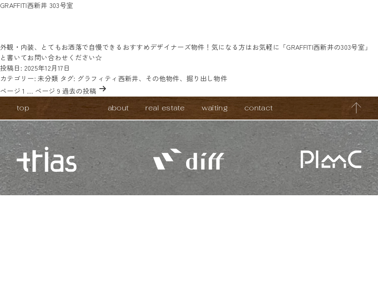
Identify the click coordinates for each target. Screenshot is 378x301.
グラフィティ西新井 (108, 78)
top (23, 107)
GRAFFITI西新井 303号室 (36, 5)
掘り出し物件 (206, 78)
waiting (215, 107)
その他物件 (162, 78)
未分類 (48, 78)
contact (258, 107)
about (118, 107)
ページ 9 (48, 91)
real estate (165, 107)
